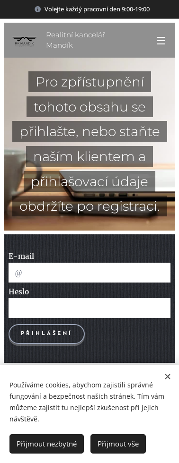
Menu (161, 40)
